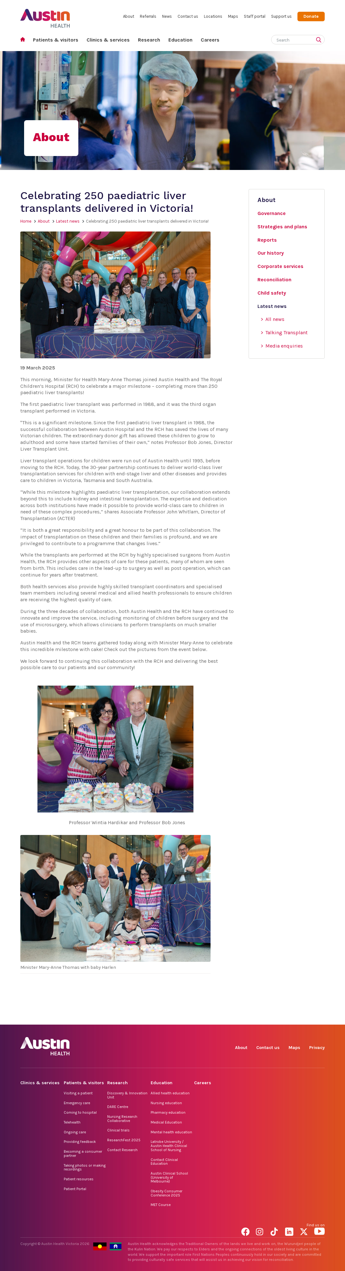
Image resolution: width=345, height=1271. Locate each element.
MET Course (161, 1205)
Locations (213, 16)
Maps (233, 16)
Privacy (317, 1047)
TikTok (275, 1017)
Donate (311, 16)
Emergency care (77, 1103)
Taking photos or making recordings (85, 1167)
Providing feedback (80, 1141)
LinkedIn (290, 1017)
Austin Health (45, 15)
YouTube (319, 1017)
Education (180, 40)
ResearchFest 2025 (123, 1140)
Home (24, 40)
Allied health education (170, 1093)
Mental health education (171, 1132)
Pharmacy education (168, 1112)
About (128, 16)
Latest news (68, 221)
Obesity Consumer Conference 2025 (166, 1193)
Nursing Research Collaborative (122, 1118)
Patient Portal (75, 1189)
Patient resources (79, 1179)
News (167, 16)
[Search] (290, 38)
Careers (210, 40)
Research (149, 40)
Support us (281, 16)
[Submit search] (320, 40)
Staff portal (254, 16)
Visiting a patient (78, 1093)
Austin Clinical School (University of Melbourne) (169, 1177)
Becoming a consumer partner (83, 1153)
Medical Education (166, 1122)
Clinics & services (108, 40)
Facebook (246, 1017)
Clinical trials (118, 1130)
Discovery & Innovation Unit (127, 1095)
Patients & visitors (55, 40)
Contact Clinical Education (164, 1161)
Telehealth (72, 1122)
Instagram (261, 1017)
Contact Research (122, 1150)
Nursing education (166, 1103)
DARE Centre (117, 1107)
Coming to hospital (80, 1112)
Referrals (148, 16)
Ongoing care (75, 1132)
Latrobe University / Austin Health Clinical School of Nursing (169, 1145)
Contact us (188, 16)
